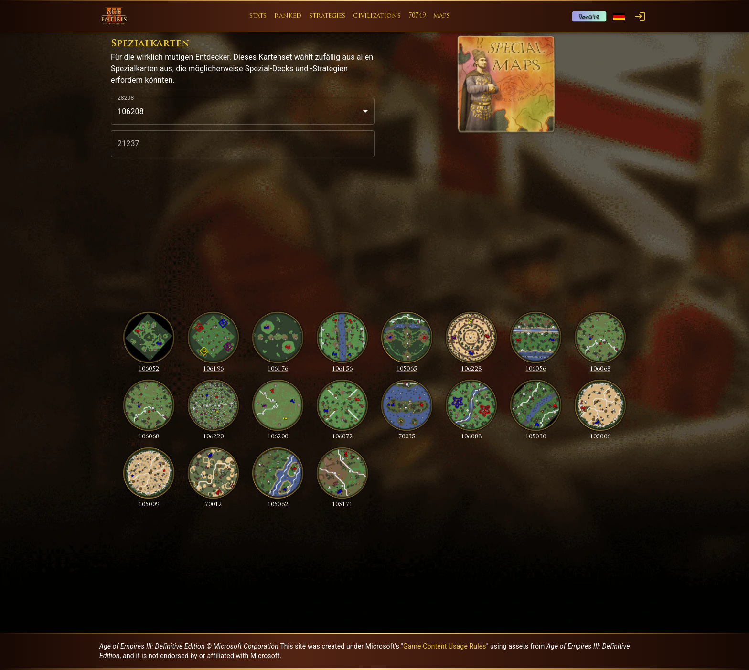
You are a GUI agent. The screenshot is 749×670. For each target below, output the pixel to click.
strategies (327, 16)
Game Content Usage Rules (444, 646)
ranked (287, 16)
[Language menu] (619, 16)
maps (441, 16)
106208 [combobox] (131, 111)
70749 (417, 16)
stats (258, 16)
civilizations (377, 16)
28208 (126, 98)
